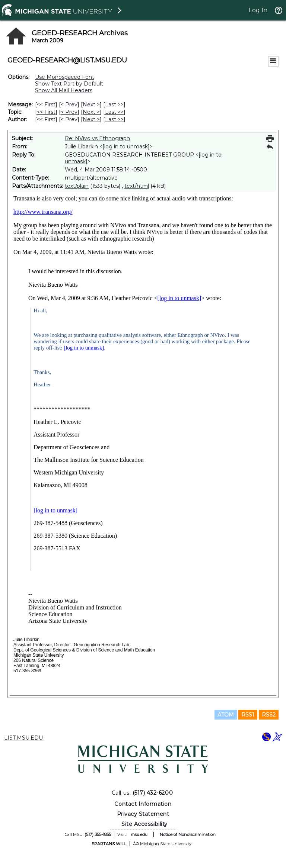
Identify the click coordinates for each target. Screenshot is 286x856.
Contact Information (142, 804)
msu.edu (139, 834)
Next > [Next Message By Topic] (91, 112)
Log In (258, 10)
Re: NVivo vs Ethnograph (97, 138)
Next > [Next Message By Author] (91, 119)
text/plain (77, 186)
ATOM (225, 714)
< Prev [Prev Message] (69, 104)
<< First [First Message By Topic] (46, 112)
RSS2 (269, 714)
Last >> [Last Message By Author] (114, 119)
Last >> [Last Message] (114, 104)
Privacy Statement (143, 814)
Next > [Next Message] (91, 104)
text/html (136, 186)
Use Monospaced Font (64, 77)
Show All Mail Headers (63, 90)
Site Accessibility (144, 824)
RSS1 (247, 714)
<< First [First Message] (46, 104)
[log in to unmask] (126, 146)
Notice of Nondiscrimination (188, 834)
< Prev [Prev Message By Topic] (69, 112)
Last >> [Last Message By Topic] (114, 112)
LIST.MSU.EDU (23, 737)
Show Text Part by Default (69, 83)
